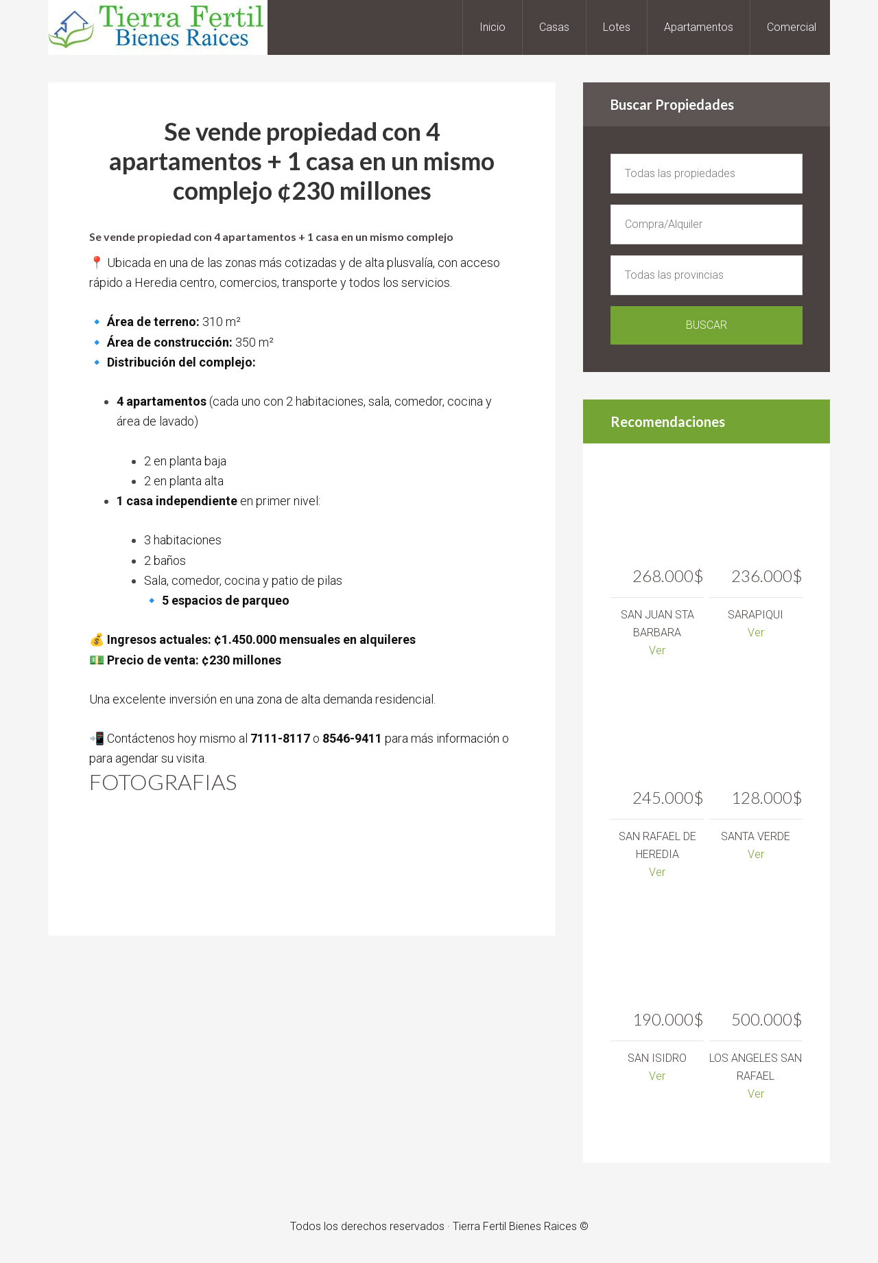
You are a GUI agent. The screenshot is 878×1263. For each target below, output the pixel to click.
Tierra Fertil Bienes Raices (158, 27)
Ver (657, 650)
